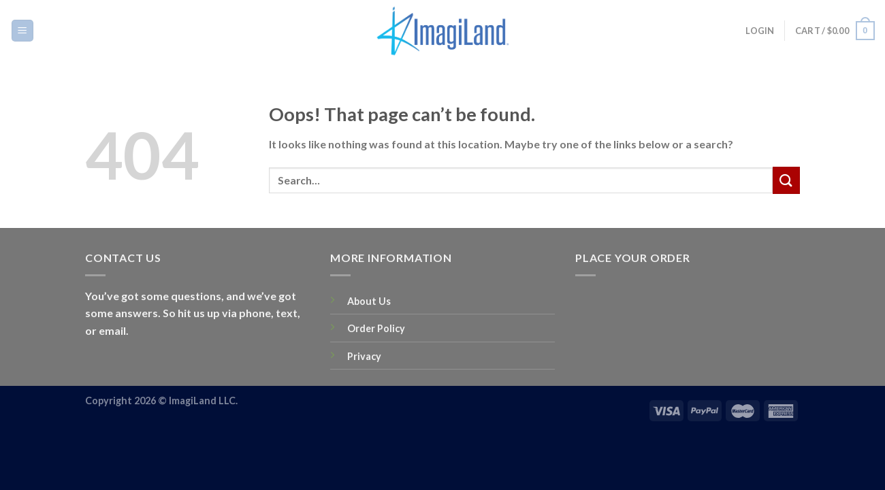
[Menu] (23, 31)
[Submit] (786, 180)
